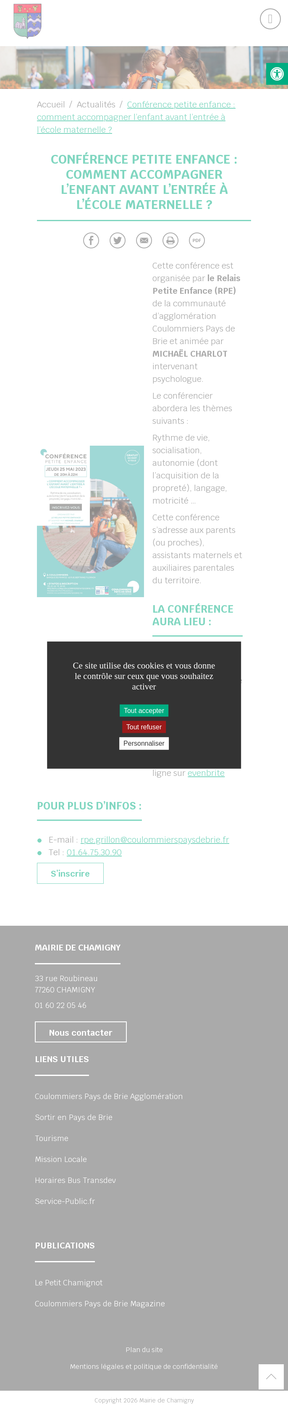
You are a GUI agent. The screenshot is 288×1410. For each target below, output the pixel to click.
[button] (277, 74)
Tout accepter (144, 710)
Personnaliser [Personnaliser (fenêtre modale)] (144, 743)
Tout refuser (144, 727)
